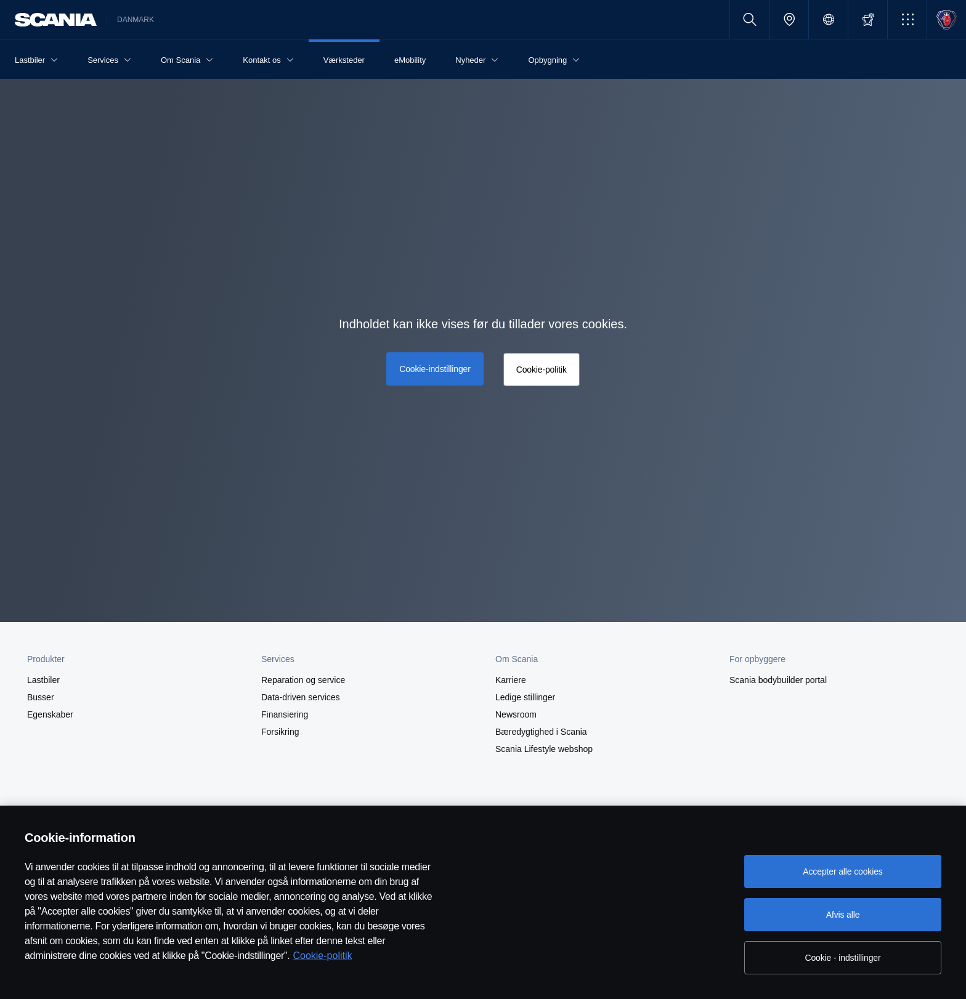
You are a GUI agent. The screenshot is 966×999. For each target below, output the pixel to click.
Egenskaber (50, 714)
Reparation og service (303, 680)
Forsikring (280, 732)
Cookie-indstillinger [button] (434, 369)
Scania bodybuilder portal (778, 680)
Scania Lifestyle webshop (544, 749)
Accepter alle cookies (842, 871)
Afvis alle (843, 915)
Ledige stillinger (525, 697)
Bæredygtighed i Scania (541, 732)
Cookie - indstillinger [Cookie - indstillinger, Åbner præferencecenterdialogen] (843, 958)
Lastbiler (43, 680)
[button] (907, 19)
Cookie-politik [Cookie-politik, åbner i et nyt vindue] (322, 955)
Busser (40, 697)
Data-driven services (300, 697)
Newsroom (516, 714)
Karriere (510, 680)
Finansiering (284, 714)
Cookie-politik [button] (541, 369)
